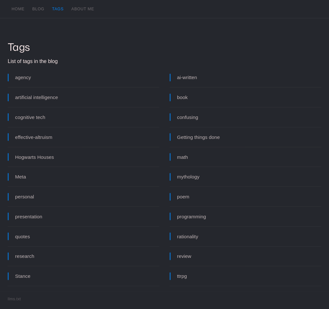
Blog (38, 9)
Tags (58, 9)
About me (82, 9)
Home (18, 9)
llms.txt (14, 299)
